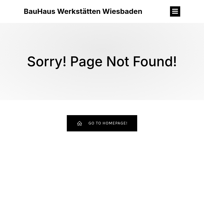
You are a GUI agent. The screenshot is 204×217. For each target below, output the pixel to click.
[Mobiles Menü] (175, 11)
